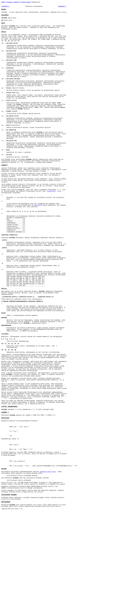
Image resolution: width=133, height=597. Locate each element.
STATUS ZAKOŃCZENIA (9, 476)
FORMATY (4, 192)
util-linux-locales (26, 2)
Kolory (4, 337)
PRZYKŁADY (5, 489)
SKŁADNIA (4, 16)
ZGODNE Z (4, 482)
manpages (9, 2)
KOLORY (4, 548)
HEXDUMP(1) (6, 7)
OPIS (3, 25)
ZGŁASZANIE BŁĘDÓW (9, 578)
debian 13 (17, 2)
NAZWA (3, 10)
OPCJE (3, 35)
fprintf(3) (51, 223)
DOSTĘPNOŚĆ (5, 587)
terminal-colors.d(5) (48, 552)
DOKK (3, 2)
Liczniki (4, 390)
